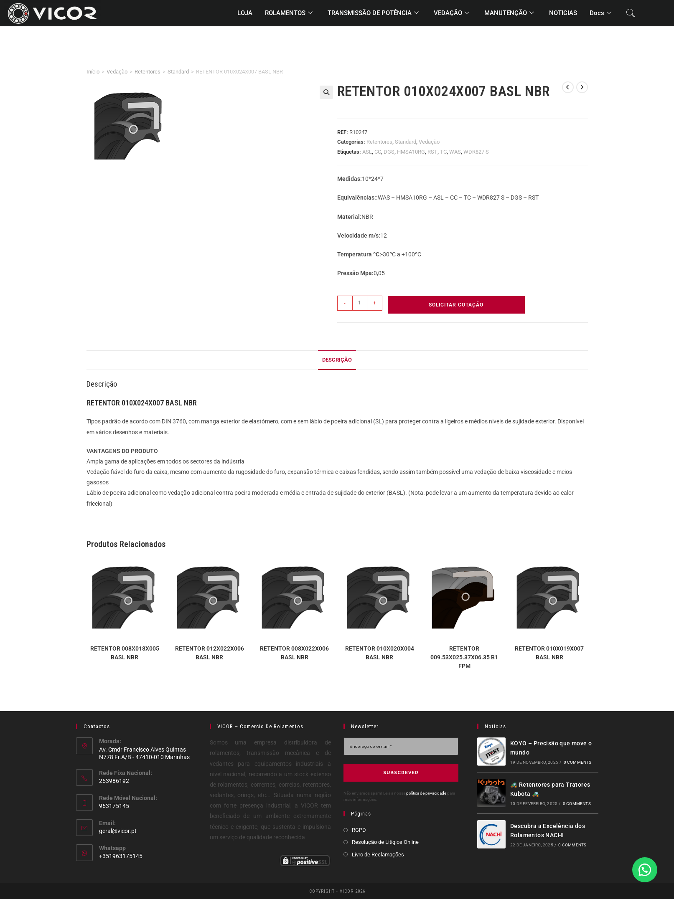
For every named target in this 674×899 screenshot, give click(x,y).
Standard (178, 71)
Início (92, 71)
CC (377, 152)
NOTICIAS (563, 13)
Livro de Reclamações (378, 854)
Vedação (117, 71)
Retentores (147, 71)
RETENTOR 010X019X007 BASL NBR (549, 653)
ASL (367, 152)
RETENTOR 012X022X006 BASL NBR (209, 653)
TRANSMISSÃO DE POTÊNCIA (373, 13)
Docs (600, 13)
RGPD (359, 830)
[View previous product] (568, 87)
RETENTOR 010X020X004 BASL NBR (379, 653)
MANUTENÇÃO (509, 13)
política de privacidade (426, 793)
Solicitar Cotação (456, 305)
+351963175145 (120, 856)
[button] (326, 92)
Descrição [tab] (337, 360)
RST (432, 152)
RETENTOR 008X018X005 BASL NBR (124, 653)
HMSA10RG (411, 152)
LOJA (244, 13)
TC (443, 152)
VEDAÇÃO (451, 13)
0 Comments (578, 762)
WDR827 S (476, 152)
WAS (455, 152)
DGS (389, 152)
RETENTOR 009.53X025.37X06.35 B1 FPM (464, 657)
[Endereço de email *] (401, 746)
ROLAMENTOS (289, 13)
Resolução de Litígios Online (385, 842)
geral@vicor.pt (118, 831)
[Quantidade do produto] (359, 303)
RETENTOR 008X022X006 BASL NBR (294, 653)
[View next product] (582, 87)
